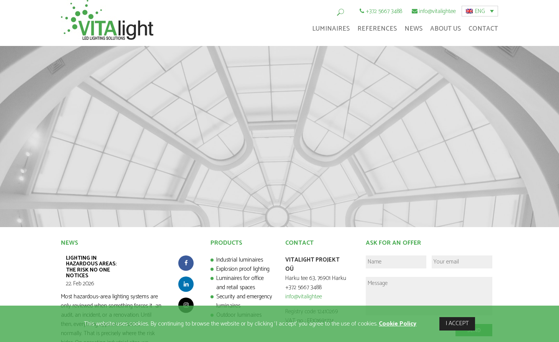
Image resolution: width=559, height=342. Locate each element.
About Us (445, 28)
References (377, 28)
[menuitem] (480, 11)
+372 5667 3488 (384, 11)
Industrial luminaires (239, 260)
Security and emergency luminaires (244, 301)
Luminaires (331, 28)
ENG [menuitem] (480, 11)
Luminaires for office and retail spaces (240, 282)
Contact (483, 28)
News (413, 28)
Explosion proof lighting (243, 269)
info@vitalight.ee (437, 11)
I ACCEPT (457, 323)
